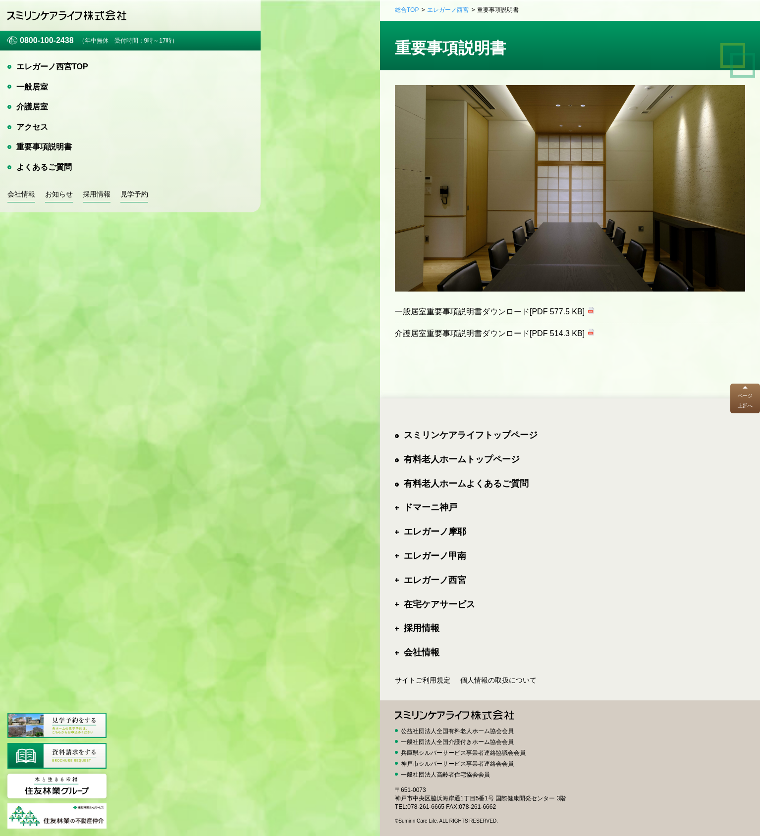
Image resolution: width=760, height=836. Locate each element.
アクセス (32, 127)
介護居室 (32, 106)
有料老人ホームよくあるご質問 (466, 484)
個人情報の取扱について (498, 680)
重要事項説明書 (44, 147)
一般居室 (32, 87)
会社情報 (21, 194)
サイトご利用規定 (422, 680)
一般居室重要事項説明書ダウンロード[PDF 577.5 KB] (490, 311)
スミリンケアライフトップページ (471, 435)
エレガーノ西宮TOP (52, 66)
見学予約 (134, 194)
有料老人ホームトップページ (462, 459)
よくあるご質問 (44, 167)
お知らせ (59, 194)
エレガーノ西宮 (448, 9)
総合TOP (407, 9)
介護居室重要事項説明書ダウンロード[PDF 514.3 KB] (490, 333)
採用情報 (96, 194)
